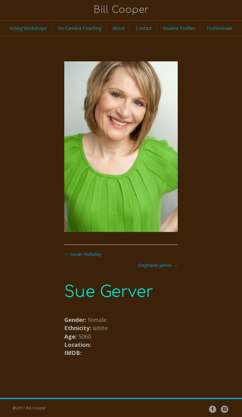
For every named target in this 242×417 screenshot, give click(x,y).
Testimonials (219, 28)
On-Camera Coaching (79, 28)
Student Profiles (179, 28)
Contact (144, 28)
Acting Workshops (28, 28)
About (118, 28)
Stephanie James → (158, 265)
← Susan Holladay (82, 254)
